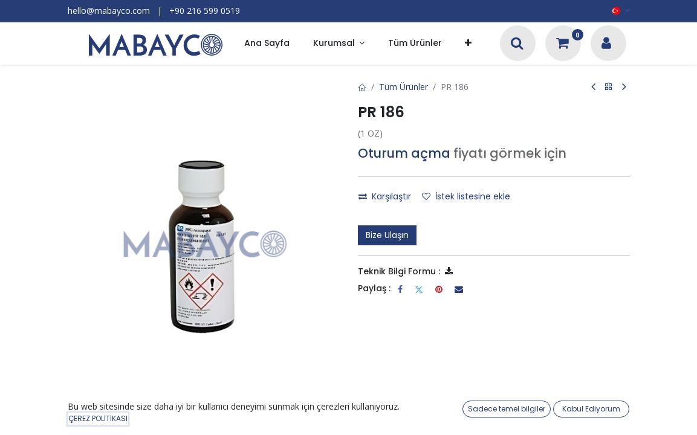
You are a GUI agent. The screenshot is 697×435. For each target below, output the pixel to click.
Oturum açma (404, 153)
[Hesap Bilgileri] (606, 44)
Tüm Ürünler (403, 86)
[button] (468, 43)
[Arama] (517, 44)
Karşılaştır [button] (384, 196)
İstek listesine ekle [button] (466, 196)
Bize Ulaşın (387, 235)
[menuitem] (267, 43)
